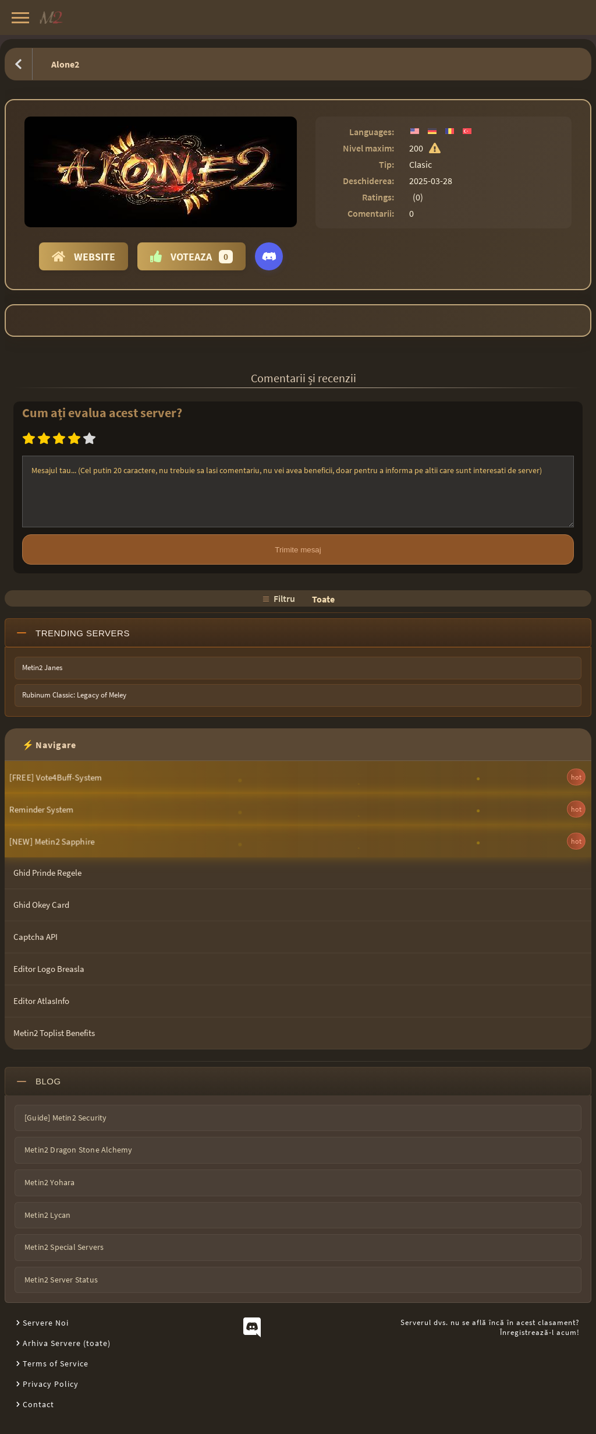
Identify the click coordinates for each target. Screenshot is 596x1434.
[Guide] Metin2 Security (65, 1117)
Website (83, 256)
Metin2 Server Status (61, 1279)
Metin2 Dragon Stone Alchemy (78, 1149)
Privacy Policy (51, 1384)
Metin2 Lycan (47, 1215)
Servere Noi (46, 1322)
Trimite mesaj (298, 549)
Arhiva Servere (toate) (67, 1343)
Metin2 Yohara (49, 1182)
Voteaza (191, 256)
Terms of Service (55, 1363)
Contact (38, 1404)
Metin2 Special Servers (64, 1247)
